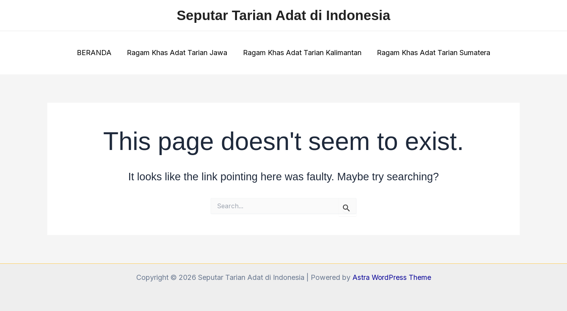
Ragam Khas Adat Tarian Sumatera (431, 52)
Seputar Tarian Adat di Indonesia (284, 15)
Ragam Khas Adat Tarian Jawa (178, 52)
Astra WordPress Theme (392, 277)
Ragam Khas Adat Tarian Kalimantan (301, 52)
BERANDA (96, 52)
